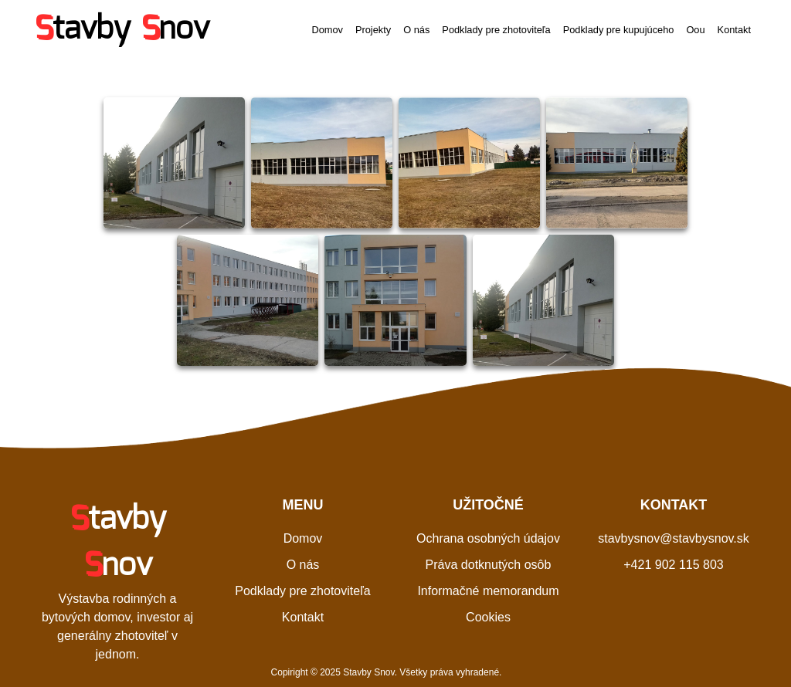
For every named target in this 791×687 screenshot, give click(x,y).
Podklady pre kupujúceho (618, 30)
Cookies (488, 617)
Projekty (373, 30)
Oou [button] (695, 30)
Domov (327, 30)
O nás (416, 30)
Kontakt (734, 30)
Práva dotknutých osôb (489, 564)
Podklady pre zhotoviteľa (496, 30)
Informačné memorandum (487, 590)
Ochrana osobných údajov (488, 538)
